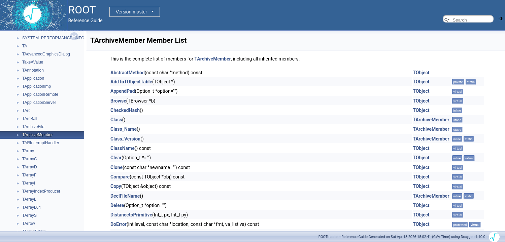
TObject (421, 72)
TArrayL (29, 199)
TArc (26, 110)
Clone (116, 167)
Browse (118, 101)
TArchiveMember (37, 134)
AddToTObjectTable (131, 81)
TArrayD (29, 167)
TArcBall (29, 118)
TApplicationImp (36, 86)
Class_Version (125, 139)
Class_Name (123, 129)
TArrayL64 (31, 207)
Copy (115, 186)
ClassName (122, 148)
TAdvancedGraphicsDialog (46, 54)
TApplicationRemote (40, 94)
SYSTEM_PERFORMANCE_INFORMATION (62, 38)
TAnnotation (33, 70)
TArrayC (29, 159)
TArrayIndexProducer (41, 191)
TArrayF (29, 175)
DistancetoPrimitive (131, 214)
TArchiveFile (33, 126)
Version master (131, 11)
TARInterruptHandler (40, 142)
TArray (28, 151)
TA (24, 46)
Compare (120, 176)
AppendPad (122, 91)
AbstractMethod (127, 72)
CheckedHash (125, 110)
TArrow (28, 223)
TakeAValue (32, 62)
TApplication (33, 78)
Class (116, 119)
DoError (118, 224)
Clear (116, 157)
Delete (117, 205)
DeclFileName (125, 196)
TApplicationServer (39, 102)
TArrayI (28, 183)
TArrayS (29, 215)
